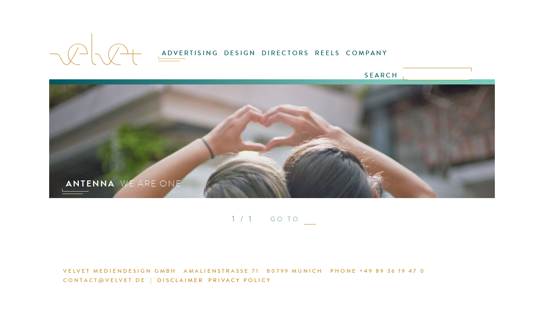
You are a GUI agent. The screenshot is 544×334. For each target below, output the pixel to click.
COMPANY (359, 59)
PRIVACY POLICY (218, 281)
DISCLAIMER (163, 281)
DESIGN (245, 59)
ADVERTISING (200, 59)
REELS (324, 59)
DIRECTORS (286, 59)
